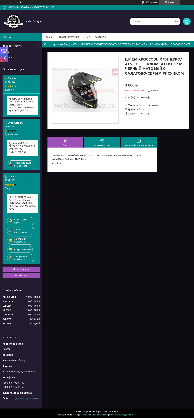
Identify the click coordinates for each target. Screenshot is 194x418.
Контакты (100, 37)
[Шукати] (176, 21)
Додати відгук (21, 269)
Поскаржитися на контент (95, 415)
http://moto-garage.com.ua (24, 398)
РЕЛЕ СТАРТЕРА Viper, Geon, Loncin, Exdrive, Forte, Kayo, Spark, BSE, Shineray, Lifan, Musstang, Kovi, (22, 203)
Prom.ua (114, 412)
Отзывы (8, 57)
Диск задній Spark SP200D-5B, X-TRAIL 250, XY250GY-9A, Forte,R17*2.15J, (22, 148)
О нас (87, 37)
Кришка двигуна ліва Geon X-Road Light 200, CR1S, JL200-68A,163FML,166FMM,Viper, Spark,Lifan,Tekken (22, 104)
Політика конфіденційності (122, 415)
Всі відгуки (21, 275)
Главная (49, 37)
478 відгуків (151, 2)
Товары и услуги (68, 37)
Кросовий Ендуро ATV (65, 44)
